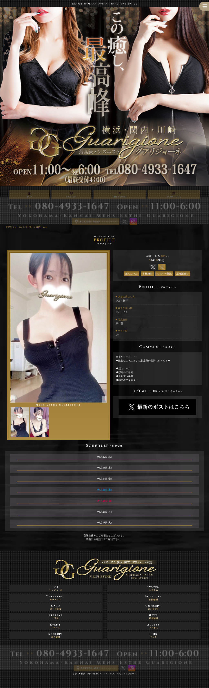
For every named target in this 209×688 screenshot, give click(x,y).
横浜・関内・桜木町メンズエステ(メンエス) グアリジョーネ (108, 673)
